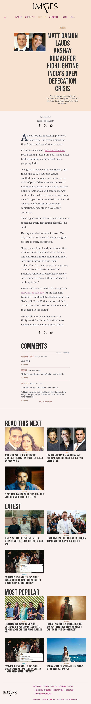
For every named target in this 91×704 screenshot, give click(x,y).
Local (64, 17)
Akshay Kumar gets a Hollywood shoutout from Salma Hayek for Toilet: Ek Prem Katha (24, 457)
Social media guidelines (43, 690)
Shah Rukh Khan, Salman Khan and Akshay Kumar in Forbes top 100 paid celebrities (65, 457)
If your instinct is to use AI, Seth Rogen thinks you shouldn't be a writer (66, 539)
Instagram (62, 686)
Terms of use (69, 690)
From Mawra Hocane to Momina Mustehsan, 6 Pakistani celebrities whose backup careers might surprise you (23, 628)
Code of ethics (58, 690)
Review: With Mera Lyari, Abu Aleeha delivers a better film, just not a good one (24, 541)
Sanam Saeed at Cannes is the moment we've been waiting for (65, 667)
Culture (42, 17)
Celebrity (30, 17)
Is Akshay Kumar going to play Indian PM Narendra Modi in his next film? (24, 496)
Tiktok (70, 686)
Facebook (46, 686)
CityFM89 (45, 700)
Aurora (52, 700)
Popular (66, 353)
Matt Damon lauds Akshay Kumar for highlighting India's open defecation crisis (62, 62)
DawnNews (60, 700)
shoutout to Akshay (32, 292)
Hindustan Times (55, 150)
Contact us (37, 686)
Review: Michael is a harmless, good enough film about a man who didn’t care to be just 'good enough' (64, 626)
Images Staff (47, 117)
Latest (18, 17)
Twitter (54, 686)
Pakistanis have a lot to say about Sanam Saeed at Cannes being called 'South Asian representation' (23, 580)
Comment (53, 17)
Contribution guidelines (43, 694)
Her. (73, 17)
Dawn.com (36, 700)
